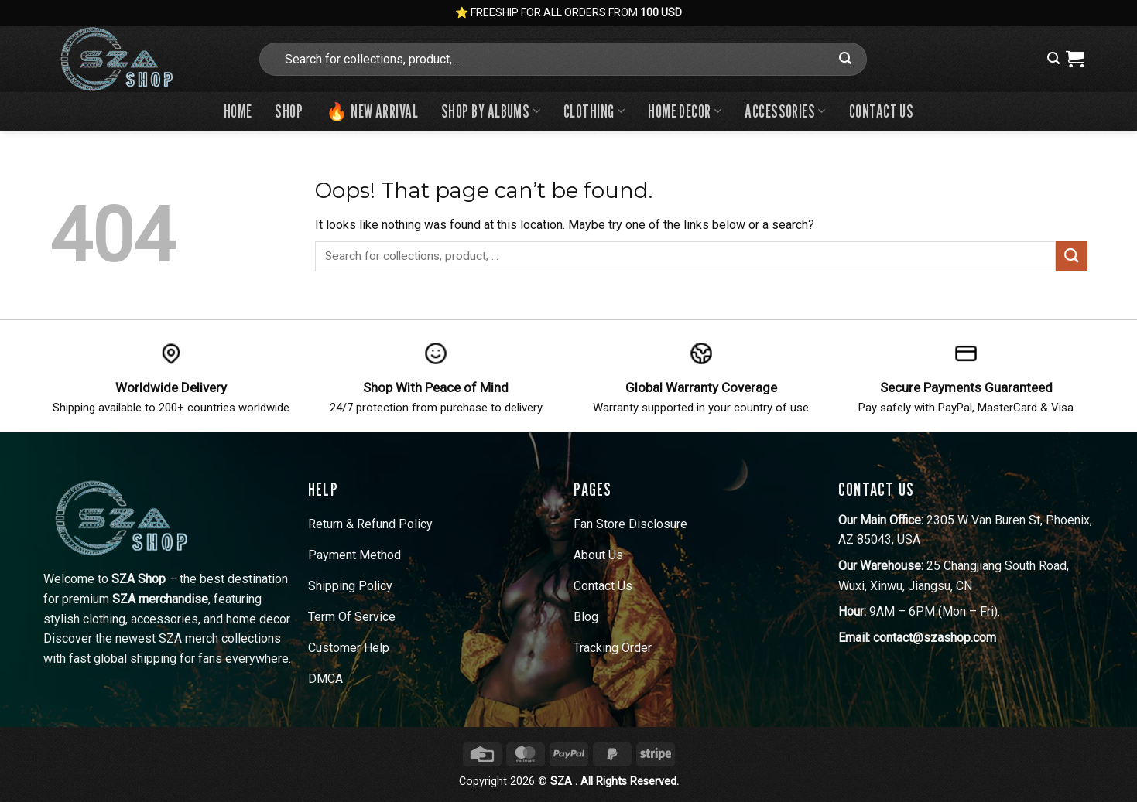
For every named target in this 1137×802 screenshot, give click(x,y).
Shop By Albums (490, 111)
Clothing (594, 111)
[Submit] (845, 59)
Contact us (881, 111)
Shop (289, 111)
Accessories (785, 111)
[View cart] (1075, 58)
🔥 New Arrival (372, 111)
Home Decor (684, 111)
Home (238, 111)
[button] (1053, 58)
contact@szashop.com (934, 637)
